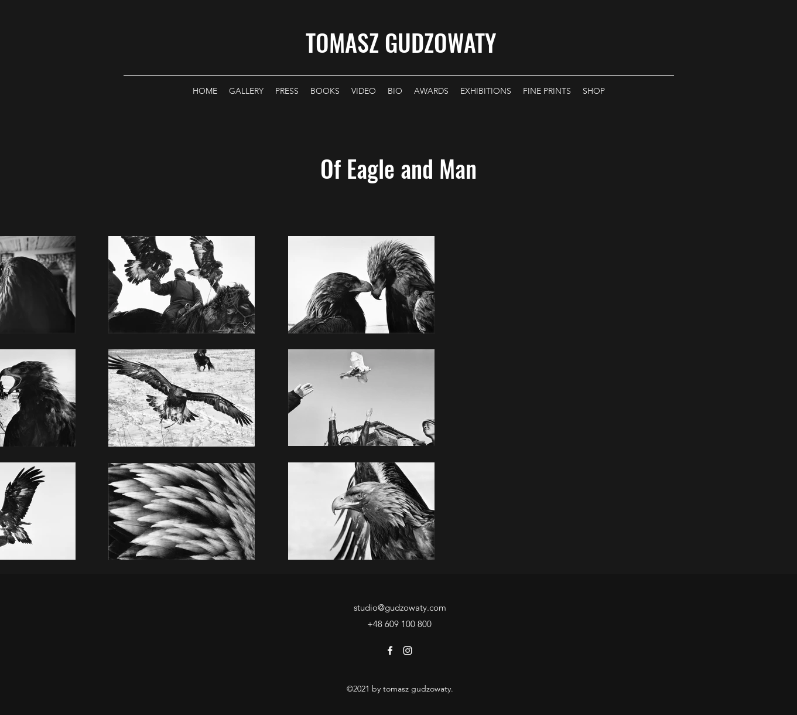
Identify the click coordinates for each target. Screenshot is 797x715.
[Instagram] (407, 650)
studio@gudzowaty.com (400, 607)
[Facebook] (390, 650)
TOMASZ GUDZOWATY (401, 42)
